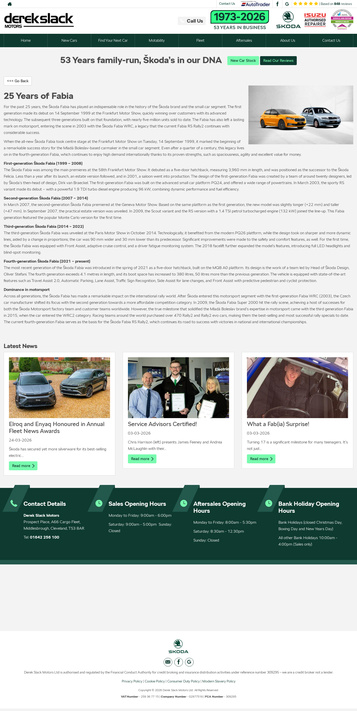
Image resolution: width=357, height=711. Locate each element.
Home (25, 40)
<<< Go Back (18, 81)
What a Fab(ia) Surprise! (278, 424)
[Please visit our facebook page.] (277, 4)
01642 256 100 (44, 538)
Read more (23, 466)
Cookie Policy (155, 683)
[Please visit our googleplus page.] (287, 4)
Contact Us (227, 3)
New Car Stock (242, 60)
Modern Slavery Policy (219, 683)
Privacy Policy (132, 683)
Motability (156, 40)
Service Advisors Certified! (162, 424)
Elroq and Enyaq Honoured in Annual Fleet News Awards (56, 428)
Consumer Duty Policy (183, 683)
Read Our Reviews (279, 60)
